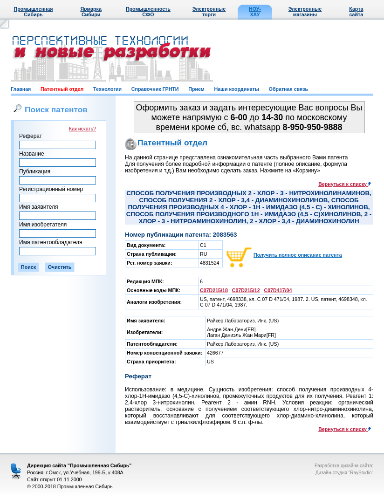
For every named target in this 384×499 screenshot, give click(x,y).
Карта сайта (356, 11)
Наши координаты (236, 89)
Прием (196, 89)
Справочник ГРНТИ (155, 89)
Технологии (107, 89)
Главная (21, 89)
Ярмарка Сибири (90, 11)
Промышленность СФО (148, 11)
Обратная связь (288, 89)
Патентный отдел (62, 89)
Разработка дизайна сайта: (344, 465)
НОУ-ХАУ (255, 11)
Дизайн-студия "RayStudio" (344, 472)
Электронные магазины (305, 11)
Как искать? (82, 128)
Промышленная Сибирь (33, 11)
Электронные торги (209, 11)
